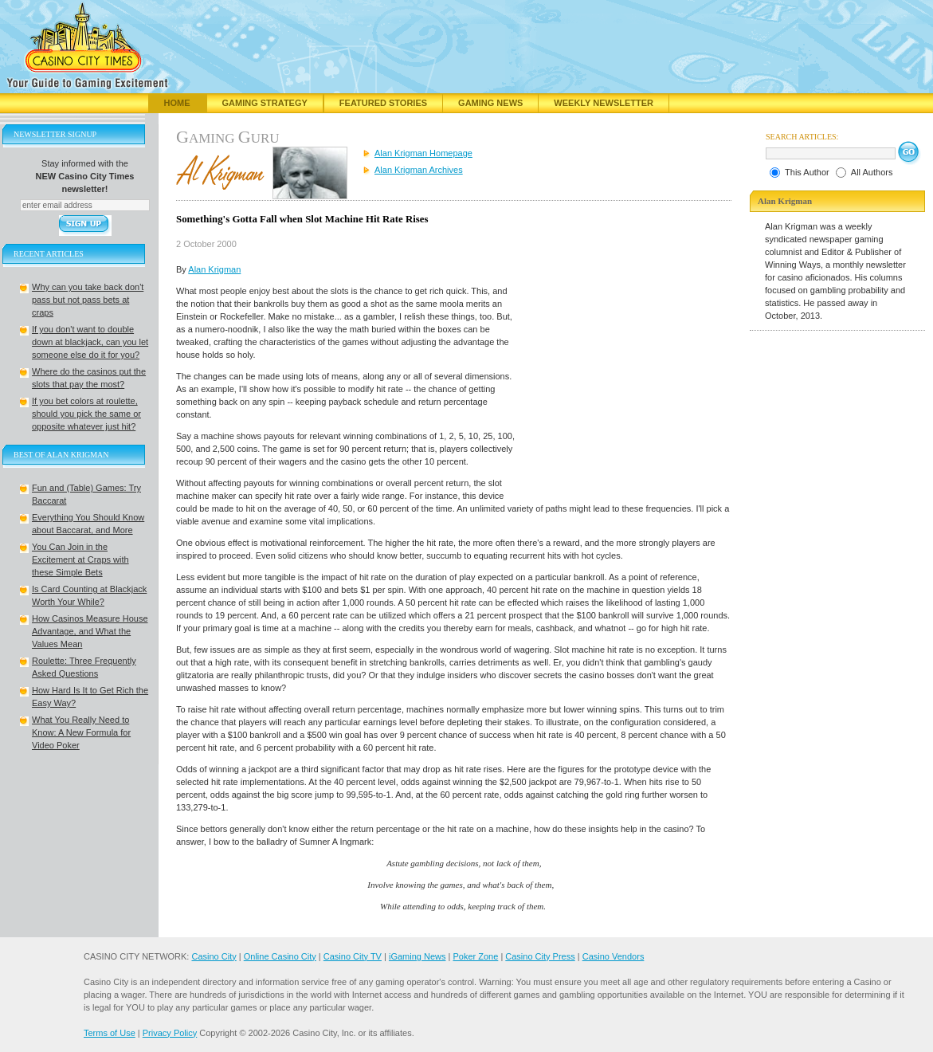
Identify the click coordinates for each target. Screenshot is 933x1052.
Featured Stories (383, 103)
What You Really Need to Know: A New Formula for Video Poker (81, 732)
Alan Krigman (214, 269)
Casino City (213, 956)
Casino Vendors (613, 956)
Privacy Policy (170, 1033)
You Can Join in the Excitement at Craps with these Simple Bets (80, 559)
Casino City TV (352, 956)
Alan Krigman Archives (418, 170)
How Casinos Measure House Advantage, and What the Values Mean (90, 631)
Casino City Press (539, 956)
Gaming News (490, 103)
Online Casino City (280, 956)
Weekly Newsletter (603, 103)
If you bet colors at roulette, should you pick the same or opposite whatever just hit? (86, 413)
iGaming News (417, 956)
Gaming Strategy (265, 103)
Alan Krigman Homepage (423, 153)
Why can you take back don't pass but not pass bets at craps (87, 299)
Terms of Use (109, 1033)
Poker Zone (475, 956)
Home (177, 103)
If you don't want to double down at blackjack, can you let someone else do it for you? (90, 341)
